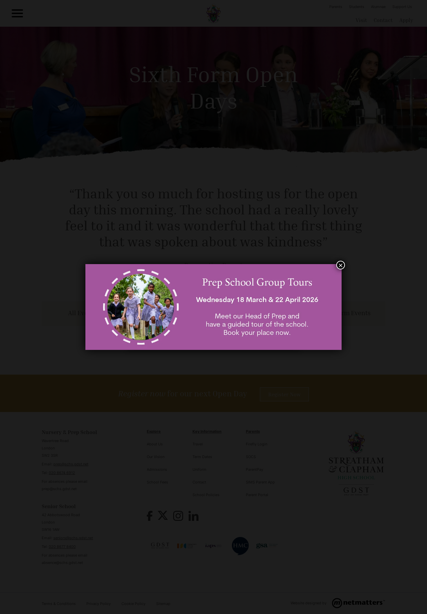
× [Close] (340, 265)
